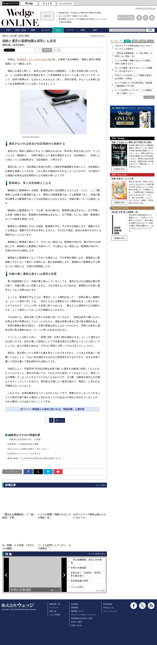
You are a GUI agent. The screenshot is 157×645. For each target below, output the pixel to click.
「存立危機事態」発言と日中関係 (86, 561)
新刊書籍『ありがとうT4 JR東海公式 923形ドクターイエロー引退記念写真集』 (83, 20)
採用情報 (74, 608)
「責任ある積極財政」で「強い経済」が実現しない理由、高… (133, 54)
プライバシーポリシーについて (83, 615)
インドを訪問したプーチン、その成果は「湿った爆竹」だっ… (133, 91)
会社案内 (74, 604)
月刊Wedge (107, 604)
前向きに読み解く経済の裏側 (15, 36)
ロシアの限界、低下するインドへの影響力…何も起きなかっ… (133, 69)
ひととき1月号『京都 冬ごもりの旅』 (74, 16)
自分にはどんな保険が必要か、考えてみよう (28, 449)
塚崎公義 (14, 44)
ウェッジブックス (110, 611)
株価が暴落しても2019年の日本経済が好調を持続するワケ (34, 458)
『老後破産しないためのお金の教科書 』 (36, 59)
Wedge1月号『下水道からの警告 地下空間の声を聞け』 (81, 13)
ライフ (70, 30)
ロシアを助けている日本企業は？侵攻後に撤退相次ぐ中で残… (133, 84)
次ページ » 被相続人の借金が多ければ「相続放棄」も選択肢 (52, 409)
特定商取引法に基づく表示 (81, 618)
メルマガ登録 (127, 17)
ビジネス (45, 30)
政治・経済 (20, 30)
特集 (83, 30)
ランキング (53, 608)
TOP (8, 30)
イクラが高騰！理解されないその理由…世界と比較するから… (133, 62)
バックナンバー (12, 471)
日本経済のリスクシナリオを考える (24, 453)
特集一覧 (52, 611)
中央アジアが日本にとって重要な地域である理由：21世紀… (133, 77)
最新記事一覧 (54, 604)
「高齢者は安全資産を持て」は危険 (24, 439)
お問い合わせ (76, 625)
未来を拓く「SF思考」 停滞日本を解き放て (86, 574)
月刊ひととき (108, 608)
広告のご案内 (76, 622)
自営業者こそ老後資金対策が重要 (23, 444)
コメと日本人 (77, 587)
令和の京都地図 (20, 589)
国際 (33, 30)
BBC (95, 30)
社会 (58, 30)
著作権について (77, 611)
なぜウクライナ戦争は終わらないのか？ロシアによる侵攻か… (133, 47)
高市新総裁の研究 (79, 580)
